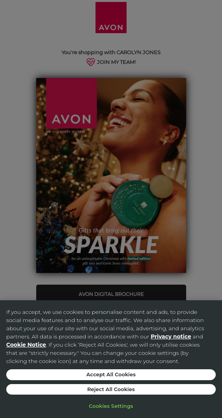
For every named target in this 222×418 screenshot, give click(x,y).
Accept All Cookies (111, 374)
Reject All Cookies (111, 389)
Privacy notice (171, 336)
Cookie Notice (26, 344)
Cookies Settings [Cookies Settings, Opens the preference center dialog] (111, 406)
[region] (111, 359)
